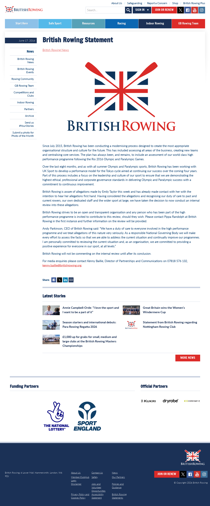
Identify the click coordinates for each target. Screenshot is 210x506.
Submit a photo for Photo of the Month (22, 134)
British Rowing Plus (194, 3)
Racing (121, 23)
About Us (116, 3)
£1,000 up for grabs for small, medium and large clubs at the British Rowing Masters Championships (90, 341)
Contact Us (97, 472)
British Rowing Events (25, 70)
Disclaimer (76, 484)
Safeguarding (134, 3)
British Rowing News (25, 60)
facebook (187, 10)
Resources (88, 23)
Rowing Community (22, 78)
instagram (201, 10)
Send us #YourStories (26, 124)
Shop (175, 3)
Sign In (140, 10)
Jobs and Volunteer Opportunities (98, 487)
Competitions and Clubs (24, 94)
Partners (29, 109)
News (30, 51)
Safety (95, 477)
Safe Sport (55, 23)
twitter (180, 10)
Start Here (22, 23)
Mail (71, 279)
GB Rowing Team (188, 23)
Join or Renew (164, 10)
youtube (194, 10)
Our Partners (118, 477)
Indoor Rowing (155, 23)
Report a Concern (157, 3)
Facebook (53, 279)
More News (187, 357)
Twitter (59, 279)
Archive (29, 115)
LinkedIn (65, 279)
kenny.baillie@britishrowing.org (61, 265)
